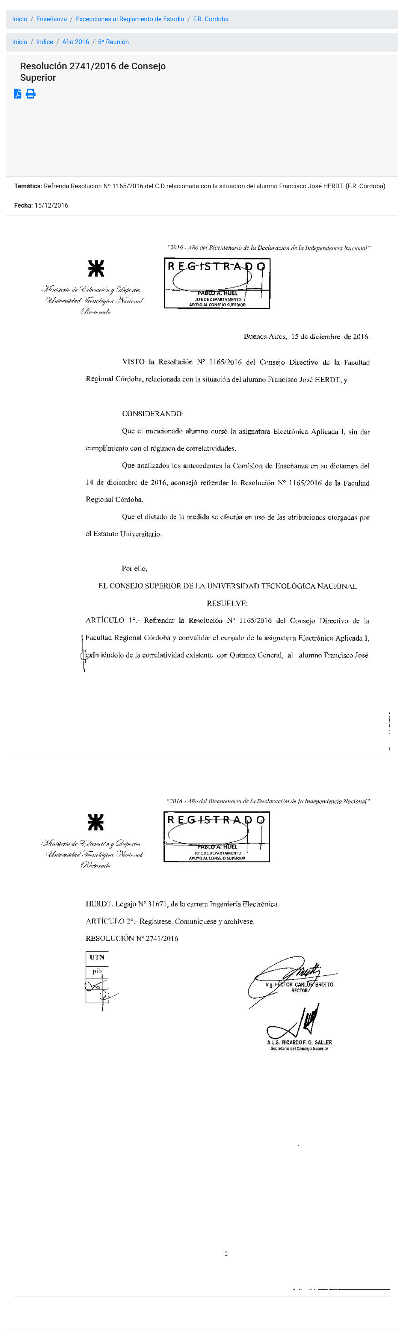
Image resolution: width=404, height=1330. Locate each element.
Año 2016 (75, 42)
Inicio (19, 19)
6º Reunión (113, 42)
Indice (44, 42)
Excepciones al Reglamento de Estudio (130, 19)
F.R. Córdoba (211, 19)
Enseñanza (51, 19)
